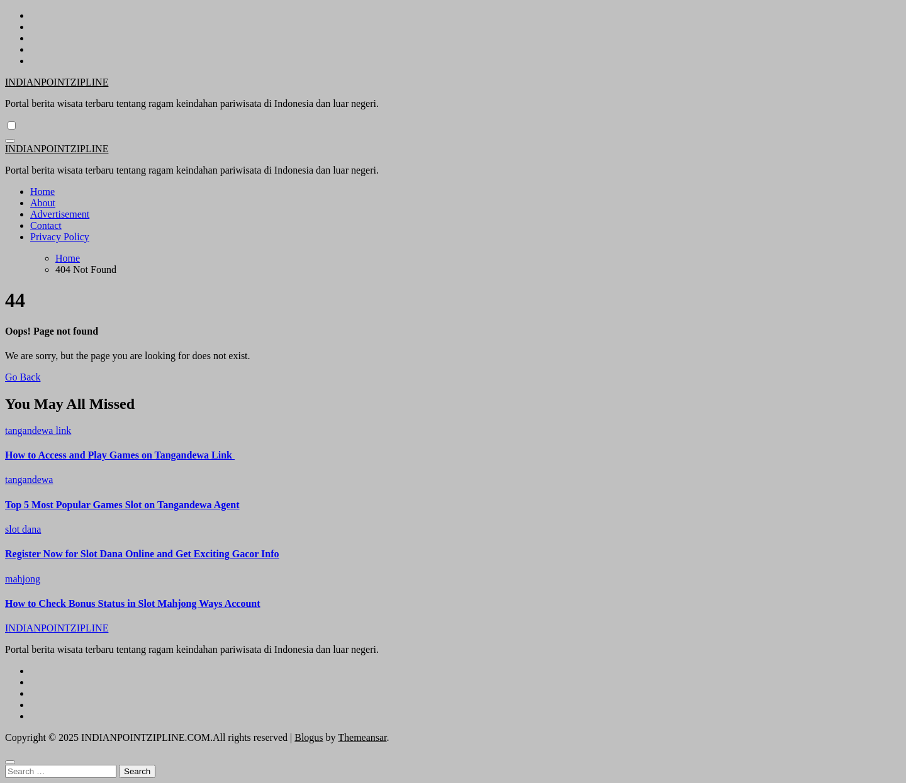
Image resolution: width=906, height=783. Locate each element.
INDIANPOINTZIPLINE (56, 82)
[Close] (10, 762)
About (42, 202)
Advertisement (59, 214)
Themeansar (362, 737)
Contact (46, 225)
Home (42, 191)
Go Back (22, 377)
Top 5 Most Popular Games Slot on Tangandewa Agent (122, 504)
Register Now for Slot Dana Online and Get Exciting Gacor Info (142, 553)
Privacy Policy (59, 236)
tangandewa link (38, 430)
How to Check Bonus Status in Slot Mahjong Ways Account (132, 603)
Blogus (308, 737)
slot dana (23, 529)
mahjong (22, 579)
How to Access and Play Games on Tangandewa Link (120, 455)
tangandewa (29, 479)
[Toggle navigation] (10, 141)
